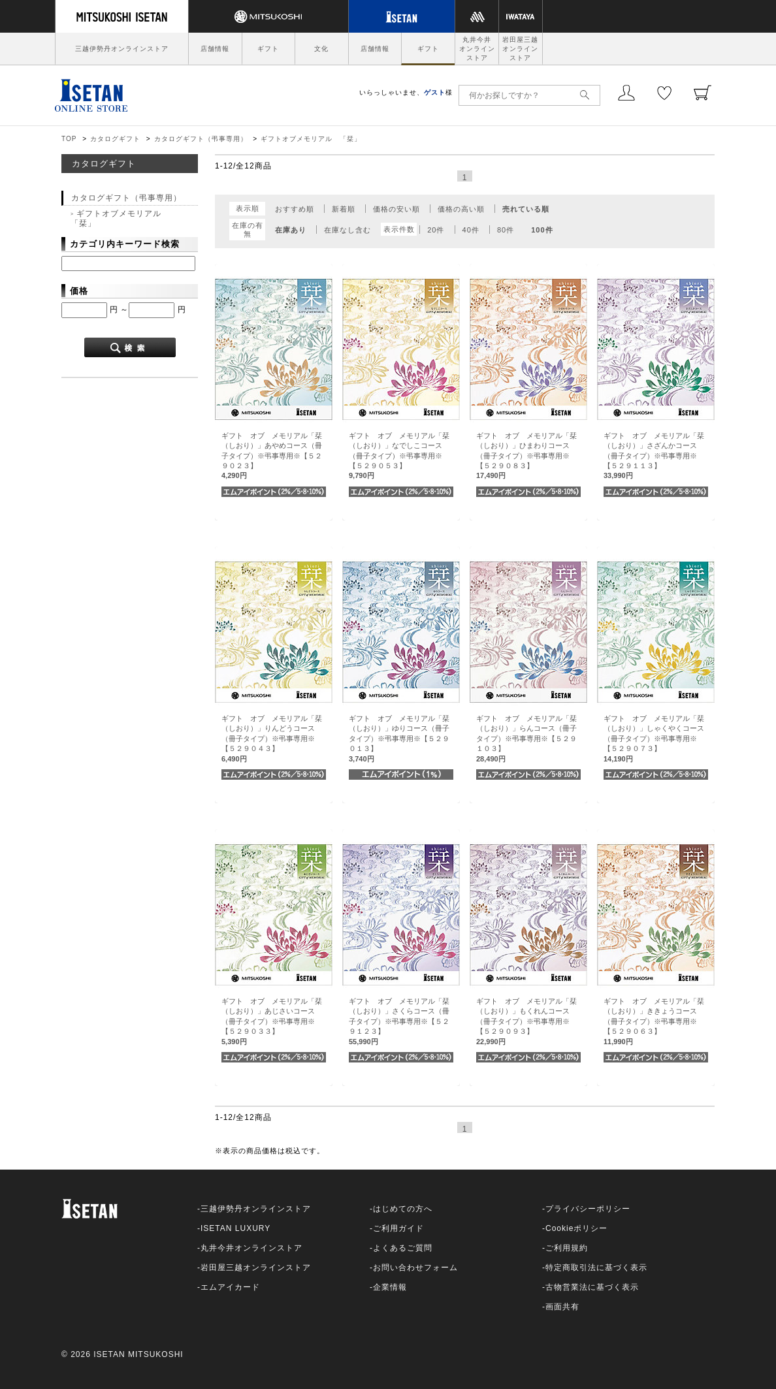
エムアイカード (230, 1287)
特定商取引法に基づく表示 (596, 1267)
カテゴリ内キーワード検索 (125, 244)
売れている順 (525, 209)
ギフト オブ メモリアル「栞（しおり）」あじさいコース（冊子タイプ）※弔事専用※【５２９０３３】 (271, 1021)
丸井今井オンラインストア (477, 48)
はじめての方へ (402, 1208)
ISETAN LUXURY (235, 1228)
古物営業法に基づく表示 (592, 1287)
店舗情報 (215, 48)
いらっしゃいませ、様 (406, 92)
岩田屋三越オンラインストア (520, 48)
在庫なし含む (347, 230)
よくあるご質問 (402, 1248)
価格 (79, 291)
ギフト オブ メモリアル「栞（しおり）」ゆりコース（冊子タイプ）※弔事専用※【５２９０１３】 (399, 738)
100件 (542, 230)
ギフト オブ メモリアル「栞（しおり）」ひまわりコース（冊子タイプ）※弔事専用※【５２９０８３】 (526, 456)
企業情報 (390, 1287)
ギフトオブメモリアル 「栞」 (311, 138)
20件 (435, 230)
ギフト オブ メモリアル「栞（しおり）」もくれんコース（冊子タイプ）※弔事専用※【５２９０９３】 (526, 1021)
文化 (321, 48)
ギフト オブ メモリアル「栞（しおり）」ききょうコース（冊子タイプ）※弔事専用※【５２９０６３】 (654, 1021)
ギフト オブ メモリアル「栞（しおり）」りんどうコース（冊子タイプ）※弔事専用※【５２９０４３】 (271, 738)
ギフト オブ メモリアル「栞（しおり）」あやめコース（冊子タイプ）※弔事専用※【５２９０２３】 (271, 456)
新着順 (343, 209)
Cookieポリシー (576, 1228)
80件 (505, 230)
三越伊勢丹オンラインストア (122, 48)
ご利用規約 (566, 1248)
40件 (470, 230)
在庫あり (290, 230)
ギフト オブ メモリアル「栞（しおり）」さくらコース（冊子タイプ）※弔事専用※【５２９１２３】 (399, 1021)
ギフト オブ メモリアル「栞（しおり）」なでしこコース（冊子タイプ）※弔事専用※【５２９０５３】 (399, 456)
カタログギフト (115, 138)
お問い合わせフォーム (415, 1267)
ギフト (268, 48)
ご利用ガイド (398, 1228)
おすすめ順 (294, 209)
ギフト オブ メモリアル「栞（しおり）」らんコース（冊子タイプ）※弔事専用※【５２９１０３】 (526, 738)
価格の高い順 (461, 209)
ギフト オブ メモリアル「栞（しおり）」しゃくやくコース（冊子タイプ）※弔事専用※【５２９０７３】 (654, 738)
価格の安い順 (396, 209)
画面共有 (562, 1306)
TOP (68, 138)
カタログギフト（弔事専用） (201, 138)
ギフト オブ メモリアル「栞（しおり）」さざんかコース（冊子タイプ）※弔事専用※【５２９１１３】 (654, 456)
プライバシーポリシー (587, 1208)
